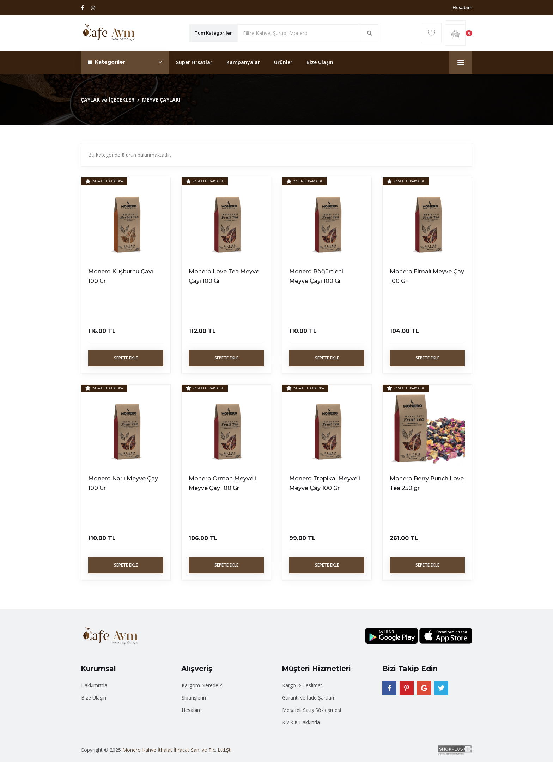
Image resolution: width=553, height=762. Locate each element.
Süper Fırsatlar (194, 62)
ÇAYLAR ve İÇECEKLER (107, 99)
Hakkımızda (94, 685)
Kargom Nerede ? (202, 685)
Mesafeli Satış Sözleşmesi (311, 710)
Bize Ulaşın (319, 62)
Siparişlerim (195, 697)
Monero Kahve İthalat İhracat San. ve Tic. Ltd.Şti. (177, 749)
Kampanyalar (243, 62)
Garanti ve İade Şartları (308, 697)
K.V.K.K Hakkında (301, 722)
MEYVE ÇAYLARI (161, 99)
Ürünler (283, 62)
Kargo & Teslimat (302, 685)
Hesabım (462, 7)
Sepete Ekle (126, 358)
